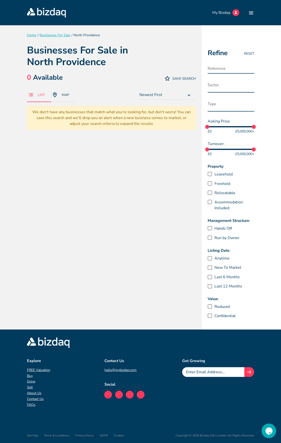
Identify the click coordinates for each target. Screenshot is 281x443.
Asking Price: (219, 121)
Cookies (119, 435)
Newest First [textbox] (150, 94)
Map (61, 94)
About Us (34, 393)
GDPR (104, 435)
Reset (249, 53)
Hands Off (223, 228)
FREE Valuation (38, 370)
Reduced (222, 306)
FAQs (31, 404)
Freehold (222, 183)
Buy (30, 376)
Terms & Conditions (56, 435)
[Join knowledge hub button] (249, 372)
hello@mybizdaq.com (120, 370)
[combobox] (167, 95)
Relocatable (224, 193)
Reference (217, 68)
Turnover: (216, 144)
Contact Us (35, 399)
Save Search (180, 78)
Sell (30, 387)
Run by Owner (226, 238)
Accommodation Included (228, 205)
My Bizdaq (225, 12)
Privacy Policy (84, 435)
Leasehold (223, 174)
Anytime (222, 258)
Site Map (32, 435)
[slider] (207, 127)
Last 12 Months (228, 286)
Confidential (225, 316)
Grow (31, 381)
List (37, 95)
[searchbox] (232, 86)
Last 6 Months (227, 277)
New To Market (227, 267)
